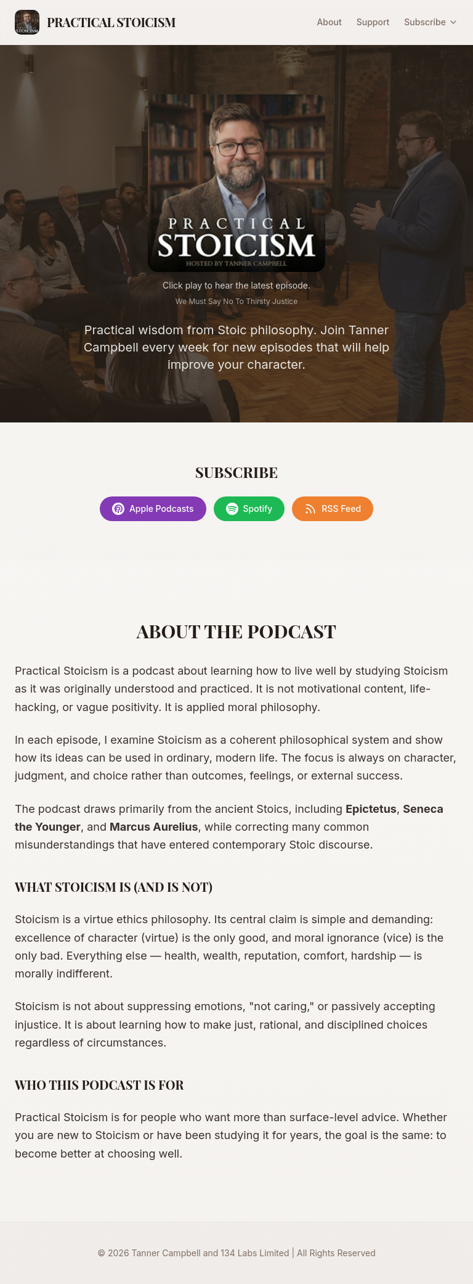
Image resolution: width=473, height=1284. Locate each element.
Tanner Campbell (166, 1253)
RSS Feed (332, 509)
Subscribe (431, 22)
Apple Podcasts (153, 509)
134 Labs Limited (254, 1253)
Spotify (249, 509)
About (329, 22)
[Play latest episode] (236, 183)
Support (373, 22)
